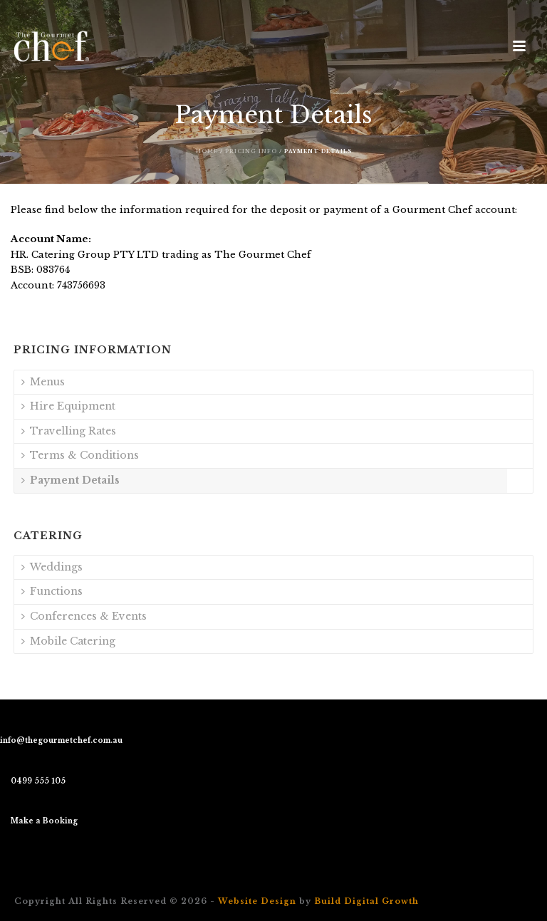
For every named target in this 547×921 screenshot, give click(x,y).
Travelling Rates (68, 431)
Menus (43, 381)
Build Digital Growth (366, 901)
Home (207, 151)
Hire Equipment (68, 406)
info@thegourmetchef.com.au (61, 740)
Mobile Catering (68, 641)
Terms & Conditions (80, 455)
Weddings (52, 567)
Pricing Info (251, 151)
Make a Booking (44, 821)
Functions (52, 591)
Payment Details (70, 480)
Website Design (257, 901)
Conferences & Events (84, 616)
